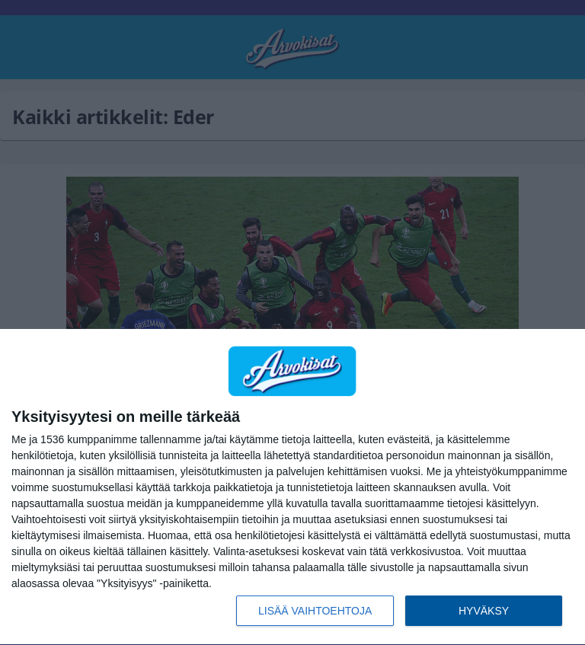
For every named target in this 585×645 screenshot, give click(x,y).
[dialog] (292, 487)
